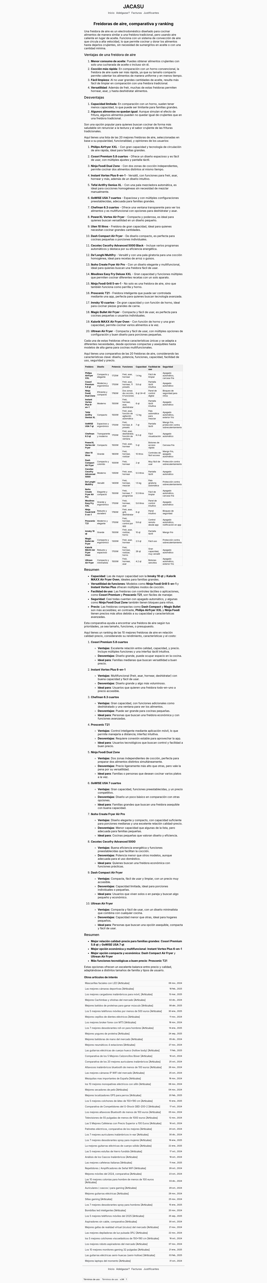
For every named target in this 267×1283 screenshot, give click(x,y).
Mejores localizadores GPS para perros (107, 1095)
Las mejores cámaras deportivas (103, 988)
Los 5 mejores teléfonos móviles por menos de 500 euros (117, 1011)
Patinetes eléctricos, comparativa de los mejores (112, 1128)
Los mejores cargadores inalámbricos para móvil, (112, 994)
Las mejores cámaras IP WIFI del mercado (108, 1072)
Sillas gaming (92, 1199)
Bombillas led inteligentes (99, 1210)
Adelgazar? (123, 12)
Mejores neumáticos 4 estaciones (104, 1044)
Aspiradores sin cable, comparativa (105, 1221)
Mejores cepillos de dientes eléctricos (106, 1016)
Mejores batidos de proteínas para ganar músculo (113, 1005)
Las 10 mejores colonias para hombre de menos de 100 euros (119, 1179)
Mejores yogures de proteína (101, 1033)
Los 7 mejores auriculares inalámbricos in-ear (110, 1134)
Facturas (136, 12)
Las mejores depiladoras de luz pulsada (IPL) (110, 1232)
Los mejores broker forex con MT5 (104, 1022)
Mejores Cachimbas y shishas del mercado (109, 999)
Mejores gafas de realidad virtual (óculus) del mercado (115, 1227)
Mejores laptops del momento (101, 1260)
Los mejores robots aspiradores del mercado (110, 1244)
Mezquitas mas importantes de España (107, 1078)
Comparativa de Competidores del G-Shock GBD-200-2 (116, 1106)
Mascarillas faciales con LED (101, 983)
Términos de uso (110, 1279)
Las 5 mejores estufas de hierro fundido (107, 1151)
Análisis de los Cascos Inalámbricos (105, 1157)
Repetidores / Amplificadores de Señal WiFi (109, 1168)
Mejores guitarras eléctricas (100, 1193)
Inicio (111, 12)
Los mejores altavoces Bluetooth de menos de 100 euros (116, 1112)
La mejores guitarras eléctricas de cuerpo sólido (112, 1145)
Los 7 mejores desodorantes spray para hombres (112, 1204)
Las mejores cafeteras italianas (102, 1162)
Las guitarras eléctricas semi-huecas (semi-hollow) (114, 1255)
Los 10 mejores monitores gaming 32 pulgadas (111, 1249)
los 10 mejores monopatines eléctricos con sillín (112, 1084)
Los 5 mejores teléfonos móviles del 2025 (108, 1215)
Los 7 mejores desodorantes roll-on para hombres (113, 1028)
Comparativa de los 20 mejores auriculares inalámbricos (116, 1061)
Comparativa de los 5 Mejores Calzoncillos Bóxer (112, 1056)
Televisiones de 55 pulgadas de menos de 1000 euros (115, 1117)
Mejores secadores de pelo (100, 1089)
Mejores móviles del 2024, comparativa (107, 1173)
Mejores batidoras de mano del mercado (107, 1039)
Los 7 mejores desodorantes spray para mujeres (112, 1140)
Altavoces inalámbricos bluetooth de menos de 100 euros (117, 1067)
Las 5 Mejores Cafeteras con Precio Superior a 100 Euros (117, 1123)
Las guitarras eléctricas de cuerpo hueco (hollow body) (116, 1050)
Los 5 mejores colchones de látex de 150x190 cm (112, 1100)
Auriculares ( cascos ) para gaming (104, 1187)
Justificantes (151, 12)
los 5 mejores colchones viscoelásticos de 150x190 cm (116, 1238)
